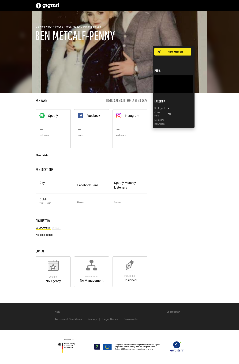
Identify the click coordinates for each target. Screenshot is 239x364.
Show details (42, 155)
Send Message (175, 51)
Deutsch (175, 312)
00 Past (56, 227)
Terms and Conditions (68, 319)
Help (57, 311)
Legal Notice (110, 319)
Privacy (92, 319)
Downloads (130, 319)
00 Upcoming (43, 227)
